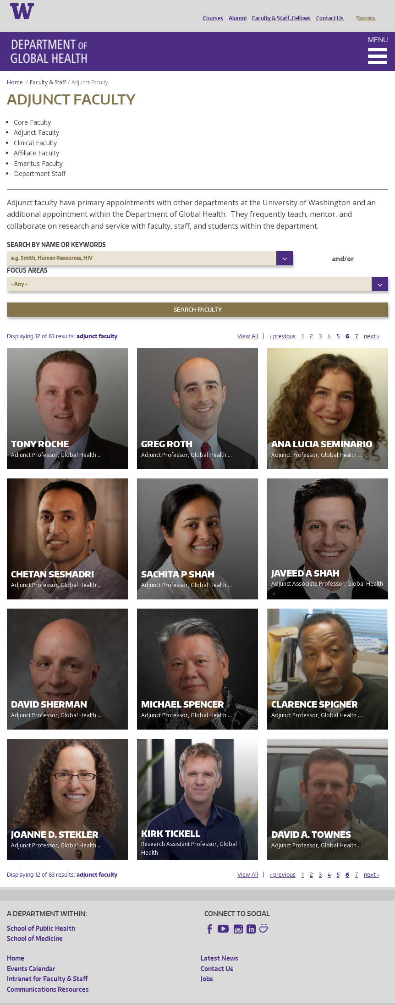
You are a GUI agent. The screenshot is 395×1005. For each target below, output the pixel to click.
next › (371, 323)
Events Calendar (31, 956)
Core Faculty (32, 109)
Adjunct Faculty (36, 119)
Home (15, 69)
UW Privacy (128, 997)
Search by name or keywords (56, 232)
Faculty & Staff (48, 69)
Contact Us (327, 10)
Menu (378, 27)
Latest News (219, 945)
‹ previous (283, 323)
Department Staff (40, 160)
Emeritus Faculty (38, 150)
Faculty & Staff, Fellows (279, 10)
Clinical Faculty (35, 130)
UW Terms (165, 997)
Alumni (235, 10)
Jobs (207, 966)
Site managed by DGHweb (220, 997)
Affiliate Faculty (36, 140)
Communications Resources (48, 976)
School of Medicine (35, 925)
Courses (211, 10)
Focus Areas (27, 257)
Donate (365, 10)
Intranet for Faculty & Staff (47, 966)
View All (247, 323)
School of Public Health (41, 915)
